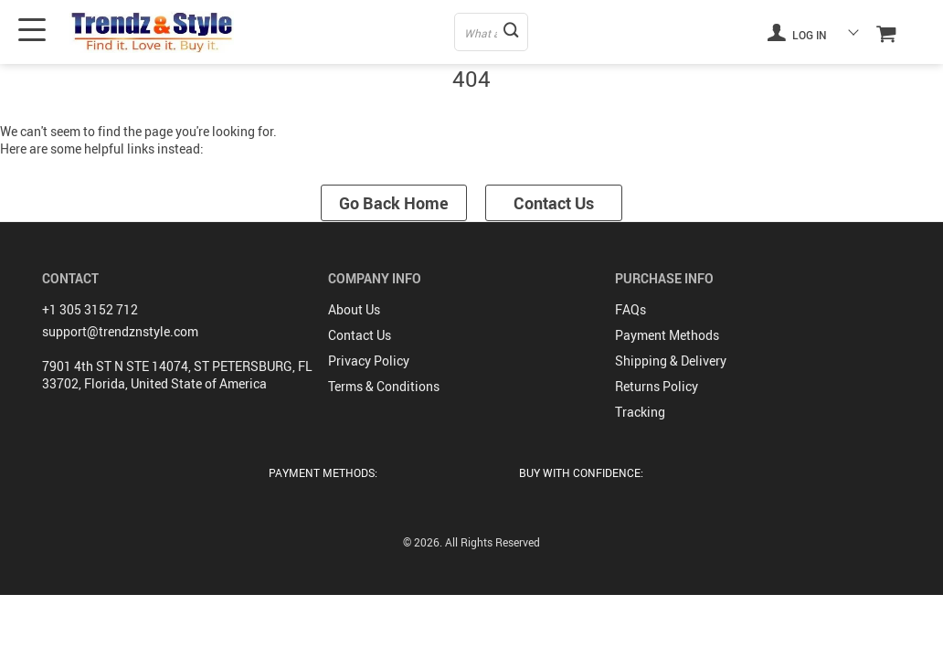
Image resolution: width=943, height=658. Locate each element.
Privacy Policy (368, 360)
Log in (797, 32)
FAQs (630, 309)
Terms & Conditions (384, 386)
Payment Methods (667, 335)
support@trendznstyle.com (120, 331)
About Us (354, 309)
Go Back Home (394, 203)
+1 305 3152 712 (90, 309)
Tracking (640, 411)
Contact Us (554, 203)
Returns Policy (656, 386)
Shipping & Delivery (670, 360)
